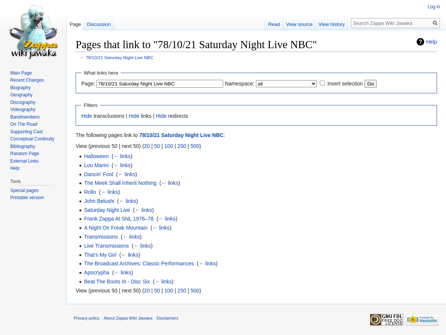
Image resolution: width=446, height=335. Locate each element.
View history (331, 24)
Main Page (21, 73)
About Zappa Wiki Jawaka (128, 318)
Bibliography (22, 146)
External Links (24, 161)
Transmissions (101, 237)
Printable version (27, 197)
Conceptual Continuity (32, 139)
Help (431, 42)
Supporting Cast (26, 131)
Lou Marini (96, 165)
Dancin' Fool (98, 174)
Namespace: (239, 84)
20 (147, 146)
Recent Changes (27, 80)
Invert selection (345, 84)
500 (194, 146)
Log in (434, 6)
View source (299, 24)
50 (157, 146)
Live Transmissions (106, 246)
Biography (20, 87)
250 (181, 146)
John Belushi (99, 201)
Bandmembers (25, 117)
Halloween (96, 156)
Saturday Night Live (107, 210)
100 (168, 146)
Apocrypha (96, 273)
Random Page (24, 153)
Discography (22, 102)
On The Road (23, 124)
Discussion (99, 24)
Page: (88, 84)
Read (274, 24)
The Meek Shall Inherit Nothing (120, 183)
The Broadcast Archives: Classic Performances (139, 263)
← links (122, 156)
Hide (86, 116)
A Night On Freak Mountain (116, 228)
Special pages (24, 190)
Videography (22, 109)
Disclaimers (167, 318)
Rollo (90, 192)
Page (75, 24)
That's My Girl (100, 255)
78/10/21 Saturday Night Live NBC (120, 57)
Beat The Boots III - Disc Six (117, 282)
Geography (21, 94)
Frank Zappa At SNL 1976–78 (119, 219)
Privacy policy (86, 318)
